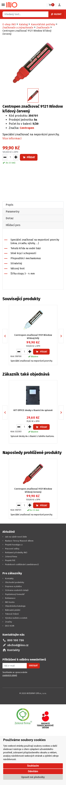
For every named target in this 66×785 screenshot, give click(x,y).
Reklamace (10, 598)
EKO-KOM (9, 626)
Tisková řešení (12, 614)
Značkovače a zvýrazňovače (17, 27)
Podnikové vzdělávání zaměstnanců (22, 564)
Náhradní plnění (12, 610)
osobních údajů (9, 675)
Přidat (28, 157)
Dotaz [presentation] (10, 218)
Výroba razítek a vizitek (16, 618)
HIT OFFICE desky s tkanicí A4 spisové (33, 410)
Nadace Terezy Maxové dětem (19, 541)
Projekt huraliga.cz (14, 544)
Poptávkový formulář (15, 594)
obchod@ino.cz (18, 645)
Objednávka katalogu (15, 606)
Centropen (27, 128)
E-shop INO (9, 24)
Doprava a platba (13, 586)
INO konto (10, 602)
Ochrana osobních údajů (17, 590)
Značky (8, 622)
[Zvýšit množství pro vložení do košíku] (16, 157)
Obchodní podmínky (14, 582)
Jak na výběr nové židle (16, 536)
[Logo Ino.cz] (11, 5)
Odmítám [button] (33, 771)
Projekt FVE (10, 560)
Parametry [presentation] (12, 211)
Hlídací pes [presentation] (13, 225)
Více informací (11, 138)
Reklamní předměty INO (16, 552)
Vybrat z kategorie (3, 4)
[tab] (33, 204)
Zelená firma (11, 556)
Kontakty (9, 578)
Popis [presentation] (9, 204)
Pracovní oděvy (12, 548)
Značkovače (43, 27)
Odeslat (33, 665)
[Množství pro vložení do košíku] (10, 157)
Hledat (56, 14)
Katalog (23, 24)
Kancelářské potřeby (43, 24)
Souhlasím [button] (33, 765)
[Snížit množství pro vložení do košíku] (4, 157)
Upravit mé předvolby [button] (33, 777)
